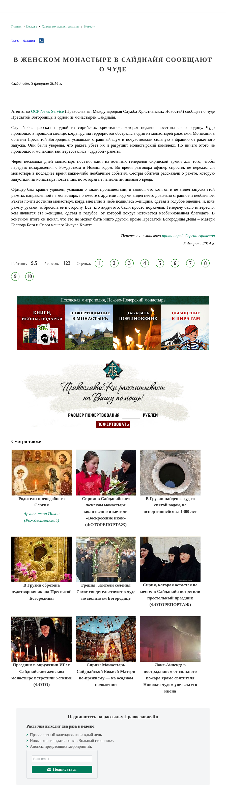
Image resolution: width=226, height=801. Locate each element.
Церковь (31, 26)
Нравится (29, 40)
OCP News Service (47, 111)
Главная (16, 26)
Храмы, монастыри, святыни (60, 26)
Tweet (15, 40)
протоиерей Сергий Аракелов (188, 235)
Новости (89, 26)
